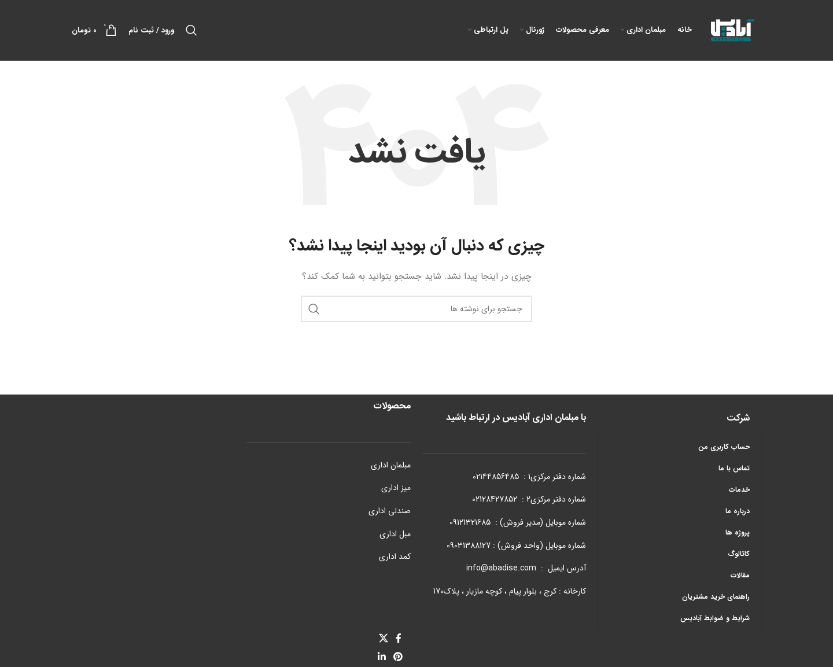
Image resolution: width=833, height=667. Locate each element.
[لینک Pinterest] (398, 657)
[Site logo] (732, 29)
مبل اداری (395, 534)
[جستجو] (191, 30)
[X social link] (383, 638)
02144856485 (496, 476)
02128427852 (494, 499)
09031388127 (469, 545)
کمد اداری (395, 556)
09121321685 (470, 522)
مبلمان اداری (391, 465)
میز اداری (396, 487)
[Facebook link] (399, 638)
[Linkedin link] (381, 657)
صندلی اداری (389, 510)
